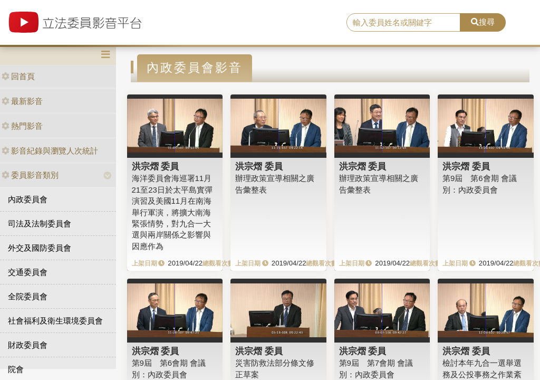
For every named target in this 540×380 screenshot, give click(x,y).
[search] (403, 22)
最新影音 (22, 101)
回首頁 (18, 76)
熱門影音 (22, 125)
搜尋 (483, 21)
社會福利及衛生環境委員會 (55, 320)
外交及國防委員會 (39, 247)
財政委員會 (27, 344)
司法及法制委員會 (39, 223)
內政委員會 (27, 199)
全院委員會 (27, 296)
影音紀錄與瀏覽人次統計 (50, 150)
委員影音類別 (30, 174)
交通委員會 (27, 272)
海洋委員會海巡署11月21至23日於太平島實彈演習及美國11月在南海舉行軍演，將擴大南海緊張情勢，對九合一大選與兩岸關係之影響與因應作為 (172, 212)
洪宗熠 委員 (155, 166)
